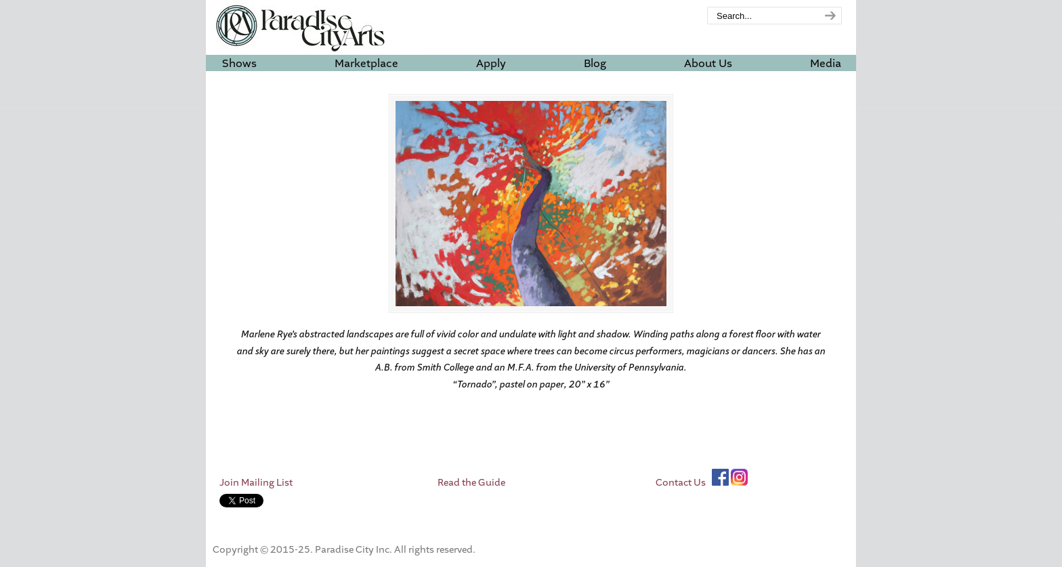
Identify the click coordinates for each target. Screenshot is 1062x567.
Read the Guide (471, 482)
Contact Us (681, 482)
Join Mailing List (256, 482)
